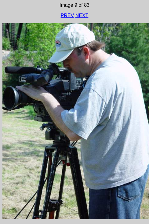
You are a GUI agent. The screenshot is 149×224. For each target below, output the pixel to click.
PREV (67, 15)
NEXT (82, 15)
